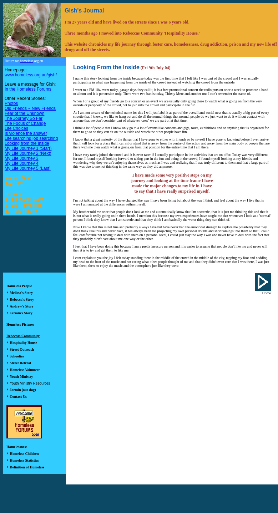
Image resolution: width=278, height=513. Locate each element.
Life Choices (16, 128)
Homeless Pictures (20, 324)
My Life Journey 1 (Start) (28, 148)
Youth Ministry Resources (30, 383)
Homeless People (19, 286)
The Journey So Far (23, 118)
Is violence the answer (26, 133)
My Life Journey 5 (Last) (28, 168)
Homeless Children (24, 454)
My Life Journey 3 (22, 158)
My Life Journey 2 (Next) (28, 153)
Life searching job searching (31, 138)
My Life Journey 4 (22, 163)
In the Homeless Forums (28, 89)
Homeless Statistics (24, 460)
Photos (11, 103)
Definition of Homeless (27, 467)
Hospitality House (23, 343)
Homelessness (16, 447)
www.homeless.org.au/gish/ (31, 74)
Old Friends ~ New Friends (30, 108)
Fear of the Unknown (24, 113)
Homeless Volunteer (25, 370)
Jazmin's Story (21, 313)
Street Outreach (22, 349)
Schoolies (17, 356)
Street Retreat (20, 363)
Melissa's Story (21, 293)
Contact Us (18, 396)
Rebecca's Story (22, 299)
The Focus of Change (25, 123)
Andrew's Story (22, 306)
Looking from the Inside (27, 143)
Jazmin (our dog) (23, 390)
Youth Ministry (21, 377)
